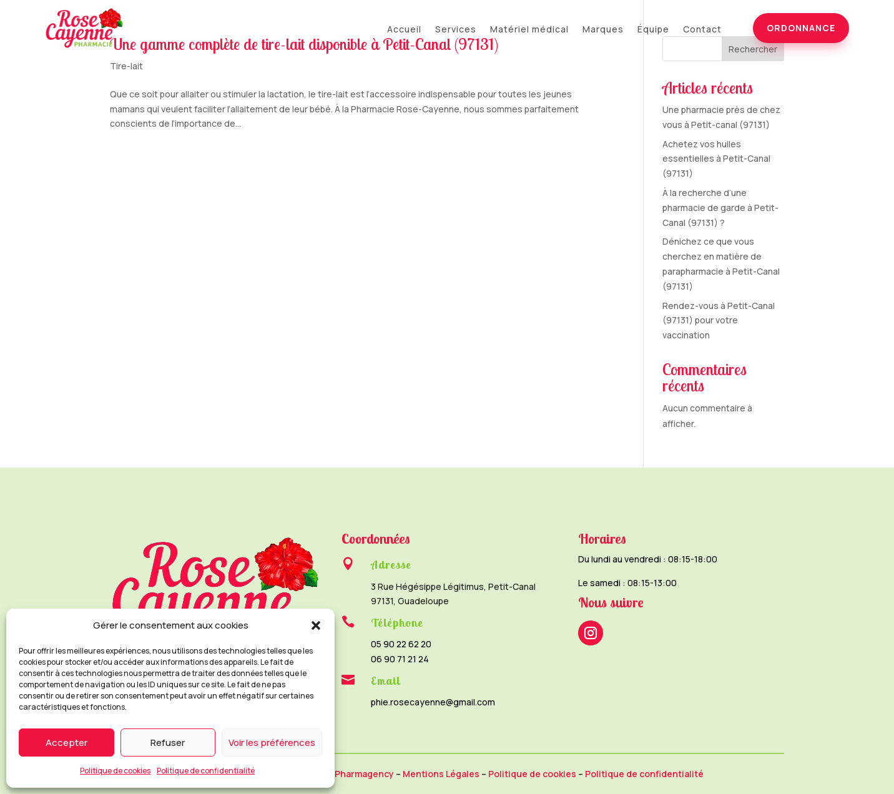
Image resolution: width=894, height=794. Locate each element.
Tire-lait (126, 66)
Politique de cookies (115, 770)
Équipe (653, 30)
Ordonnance (801, 28)
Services (455, 30)
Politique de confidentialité (206, 770)
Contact (702, 30)
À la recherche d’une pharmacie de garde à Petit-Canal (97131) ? (720, 207)
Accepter (66, 742)
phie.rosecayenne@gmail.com (433, 702)
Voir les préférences (271, 742)
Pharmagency (364, 774)
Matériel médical (529, 30)
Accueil (404, 30)
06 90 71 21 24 (400, 659)
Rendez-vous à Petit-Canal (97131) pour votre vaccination (718, 320)
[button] (316, 625)
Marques (603, 30)
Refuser (167, 742)
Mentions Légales (441, 774)
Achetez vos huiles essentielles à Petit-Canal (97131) (716, 159)
